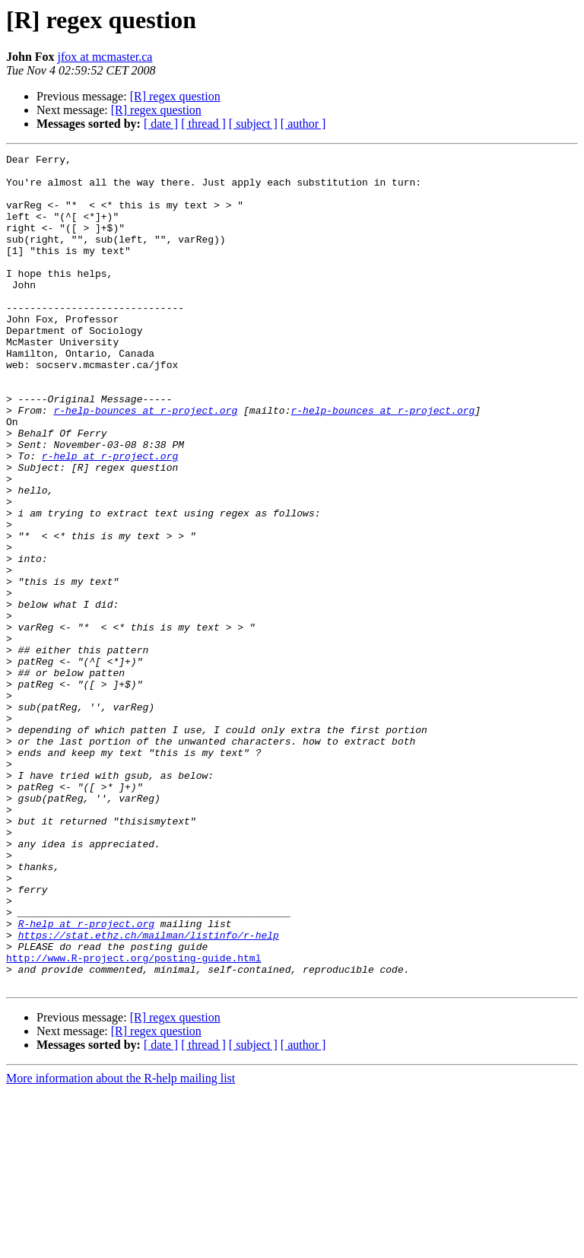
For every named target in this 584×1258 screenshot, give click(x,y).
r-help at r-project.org (110, 517)
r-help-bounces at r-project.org (145, 462)
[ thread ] (203, 123)
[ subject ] (253, 123)
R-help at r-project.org (86, 1078)
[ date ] (161, 123)
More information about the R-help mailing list (120, 1244)
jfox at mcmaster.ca (105, 56)
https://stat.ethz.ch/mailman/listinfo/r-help (148, 1092)
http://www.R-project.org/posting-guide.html (133, 1119)
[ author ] (303, 123)
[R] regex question (175, 96)
